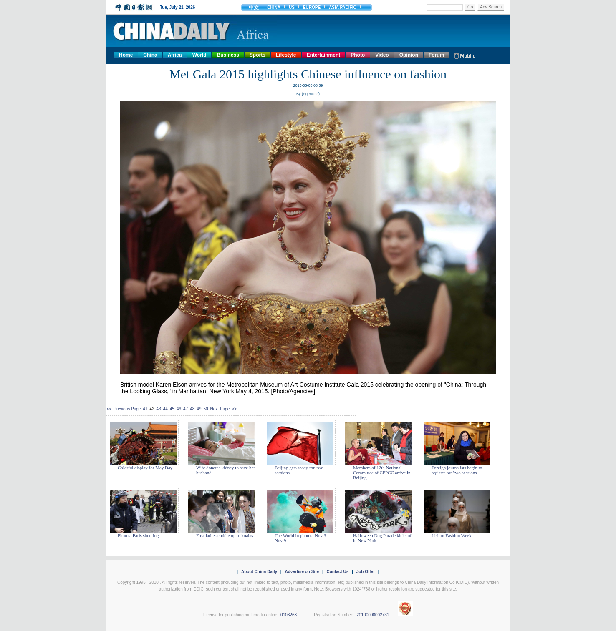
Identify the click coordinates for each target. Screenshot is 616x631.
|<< (108, 409)
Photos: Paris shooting (138, 535)
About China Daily (259, 571)
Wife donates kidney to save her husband (225, 470)
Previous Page (127, 409)
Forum (436, 55)
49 (199, 409)
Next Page (220, 409)
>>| (234, 409)
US (292, 7)
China (150, 55)
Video (382, 55)
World (199, 55)
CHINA (273, 7)
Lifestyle (286, 55)
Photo (358, 55)
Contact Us (337, 571)
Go (470, 7)
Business (228, 55)
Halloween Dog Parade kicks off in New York (383, 538)
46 (179, 409)
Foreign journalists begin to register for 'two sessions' (457, 470)
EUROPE (312, 7)
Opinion (408, 55)
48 (192, 409)
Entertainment (324, 55)
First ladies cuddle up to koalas (224, 535)
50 (205, 409)
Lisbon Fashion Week (451, 535)
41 (145, 409)
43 (159, 409)
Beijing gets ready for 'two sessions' (299, 470)
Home (126, 55)
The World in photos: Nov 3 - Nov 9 (302, 538)
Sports (257, 55)
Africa (175, 55)
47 (185, 409)
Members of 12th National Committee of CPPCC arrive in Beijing (382, 472)
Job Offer (365, 571)
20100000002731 (372, 615)
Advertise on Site (302, 571)
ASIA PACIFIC (342, 7)
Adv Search (491, 7)
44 (165, 409)
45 (172, 409)
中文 (254, 7)
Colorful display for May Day (145, 467)
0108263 (288, 615)
